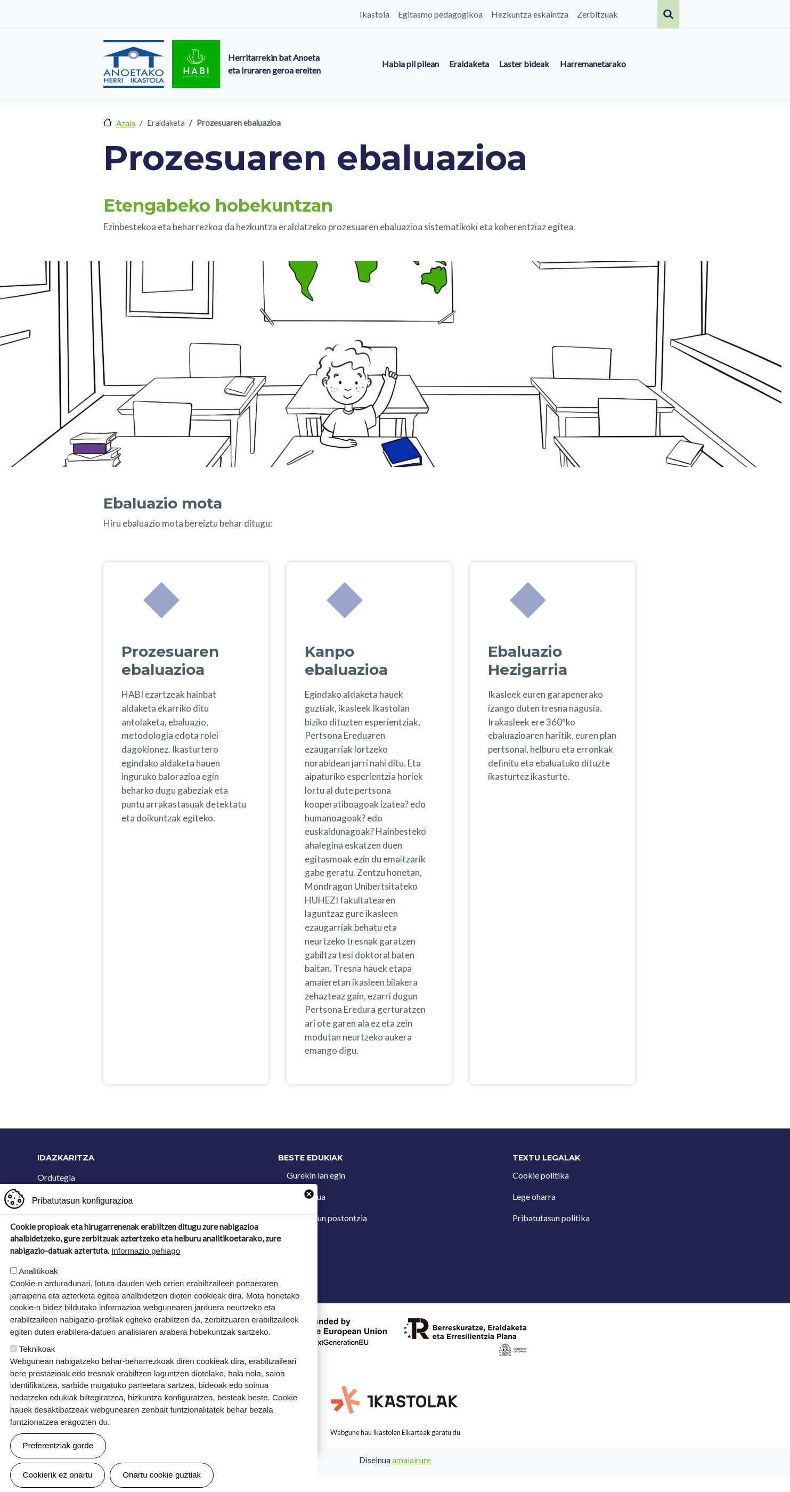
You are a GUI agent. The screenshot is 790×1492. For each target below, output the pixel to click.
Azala (125, 123)
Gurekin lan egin (316, 1175)
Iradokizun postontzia (327, 1218)
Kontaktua (306, 1196)
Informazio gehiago (145, 1268)
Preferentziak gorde (58, 1462)
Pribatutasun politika (551, 1218)
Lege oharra (534, 1196)
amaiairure (411, 1460)
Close (309, 1211)
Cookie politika (540, 1175)
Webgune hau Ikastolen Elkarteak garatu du (395, 1432)
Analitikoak (38, 1288)
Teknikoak (37, 1366)
